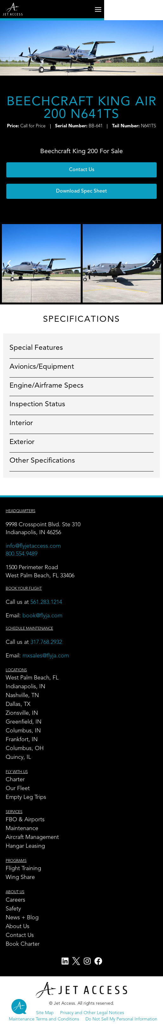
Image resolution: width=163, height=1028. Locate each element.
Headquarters (20, 511)
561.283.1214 (46, 602)
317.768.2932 (47, 642)
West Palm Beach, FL (32, 678)
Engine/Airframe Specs (46, 385)
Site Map (45, 1013)
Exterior (21, 442)
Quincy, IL (18, 757)
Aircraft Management (32, 837)
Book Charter (23, 944)
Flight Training (23, 868)
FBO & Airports (25, 820)
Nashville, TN (22, 695)
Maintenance (22, 828)
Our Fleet (18, 788)
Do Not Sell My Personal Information (121, 1019)
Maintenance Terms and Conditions (44, 1019)
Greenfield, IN (23, 722)
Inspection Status (37, 404)
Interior (21, 423)
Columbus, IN (23, 731)
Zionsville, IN (22, 713)
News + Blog (22, 918)
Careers (15, 900)
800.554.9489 (21, 554)
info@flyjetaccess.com (33, 546)
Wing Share (20, 877)
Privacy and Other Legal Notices (92, 1013)
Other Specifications (42, 460)
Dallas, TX (18, 704)
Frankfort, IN (22, 739)
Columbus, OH (25, 748)
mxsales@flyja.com (45, 656)
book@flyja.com (42, 616)
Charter (15, 780)
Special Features (36, 347)
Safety (13, 909)
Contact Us (20, 935)
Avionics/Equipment (41, 366)
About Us (17, 926)
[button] (81, 191)
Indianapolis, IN (25, 687)
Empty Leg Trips (26, 797)
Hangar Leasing (25, 846)
